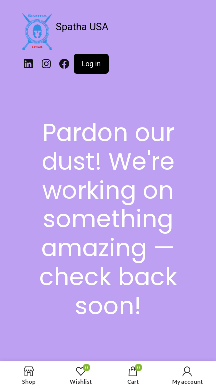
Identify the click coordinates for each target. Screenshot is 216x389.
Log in (91, 64)
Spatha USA (82, 27)
